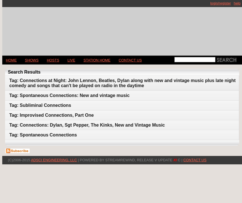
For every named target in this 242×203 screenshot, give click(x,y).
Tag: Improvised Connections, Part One (51, 115)
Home (11, 60)
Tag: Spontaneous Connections (43, 135)
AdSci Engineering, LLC (54, 160)
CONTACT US (130, 60)
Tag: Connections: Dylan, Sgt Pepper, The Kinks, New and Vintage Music (87, 125)
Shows (31, 60)
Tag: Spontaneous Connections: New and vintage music (69, 95)
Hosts (53, 60)
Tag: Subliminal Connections (40, 105)
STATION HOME (97, 60)
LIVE (71, 60)
